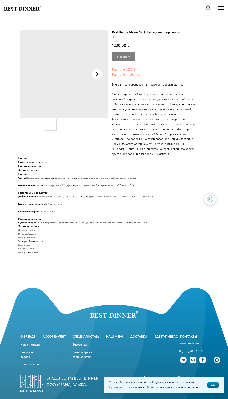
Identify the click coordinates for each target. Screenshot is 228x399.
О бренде (27, 336)
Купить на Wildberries (126, 74)
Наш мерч (114, 336)
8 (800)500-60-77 (191, 351)
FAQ (175, 336)
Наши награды (30, 344)
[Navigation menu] (221, 8)
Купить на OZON (123, 69)
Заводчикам (80, 344)
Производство (29, 364)
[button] (208, 7)
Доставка (138, 336)
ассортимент (54, 336)
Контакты (188, 336)
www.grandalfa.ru (191, 343)
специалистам (86, 336)
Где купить (164, 336)
